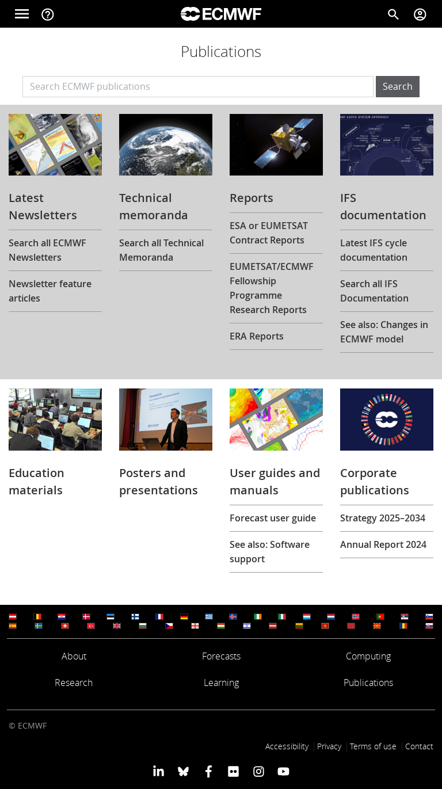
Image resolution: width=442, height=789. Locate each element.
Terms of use (373, 746)
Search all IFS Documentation (374, 290)
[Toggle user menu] (420, 14)
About (74, 656)
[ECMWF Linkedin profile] (158, 771)
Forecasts (221, 656)
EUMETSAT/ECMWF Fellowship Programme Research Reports (272, 288)
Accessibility (286, 746)
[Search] (393, 14)
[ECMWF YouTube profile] (283, 771)
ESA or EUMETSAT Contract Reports (269, 232)
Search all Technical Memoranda (161, 250)
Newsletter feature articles (50, 290)
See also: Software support (270, 551)
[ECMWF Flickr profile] (233, 771)
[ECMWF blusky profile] (183, 771)
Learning (221, 682)
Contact (419, 746)
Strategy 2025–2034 (382, 518)
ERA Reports (257, 336)
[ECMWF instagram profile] (258, 771)
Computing (368, 656)
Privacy (329, 746)
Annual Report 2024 (383, 544)
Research (74, 682)
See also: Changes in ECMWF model (384, 331)
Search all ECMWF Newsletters (47, 250)
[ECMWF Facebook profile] (208, 771)
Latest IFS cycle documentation (373, 250)
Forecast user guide (273, 518)
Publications (368, 682)
